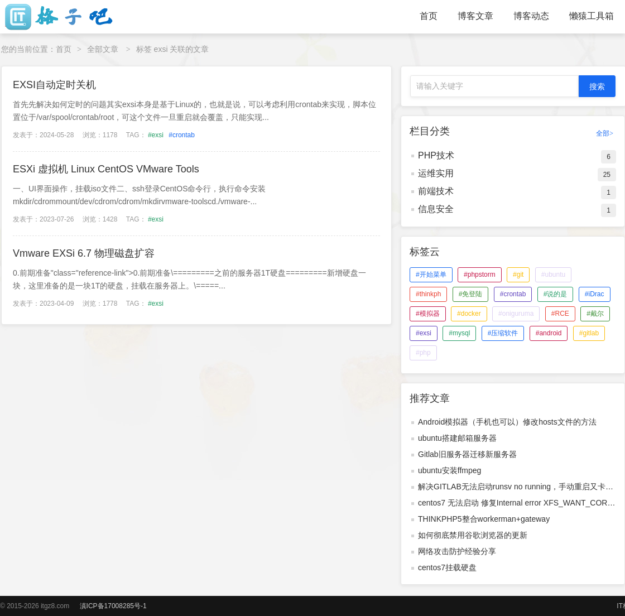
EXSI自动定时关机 (54, 84)
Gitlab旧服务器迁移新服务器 (467, 454)
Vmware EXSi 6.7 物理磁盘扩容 (84, 253)
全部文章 (102, 49)
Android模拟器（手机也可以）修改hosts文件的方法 (507, 421)
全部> (604, 133)
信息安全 (436, 209)
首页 (429, 16)
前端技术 (436, 191)
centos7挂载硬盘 (447, 567)
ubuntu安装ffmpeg (449, 470)
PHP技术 (436, 155)
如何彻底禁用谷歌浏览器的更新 (472, 535)
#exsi (156, 135)
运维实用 (436, 173)
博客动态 (531, 16)
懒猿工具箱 (591, 16)
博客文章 (475, 16)
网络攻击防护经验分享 (457, 551)
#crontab (182, 135)
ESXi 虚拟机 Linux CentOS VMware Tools (106, 169)
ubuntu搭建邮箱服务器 (457, 438)
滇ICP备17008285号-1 (113, 606)
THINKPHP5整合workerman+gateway (484, 518)
